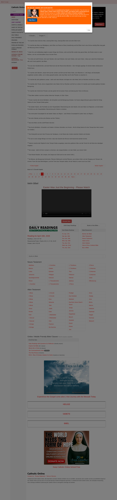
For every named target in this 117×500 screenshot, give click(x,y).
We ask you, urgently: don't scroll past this (40, 7)
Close (88, 30)
